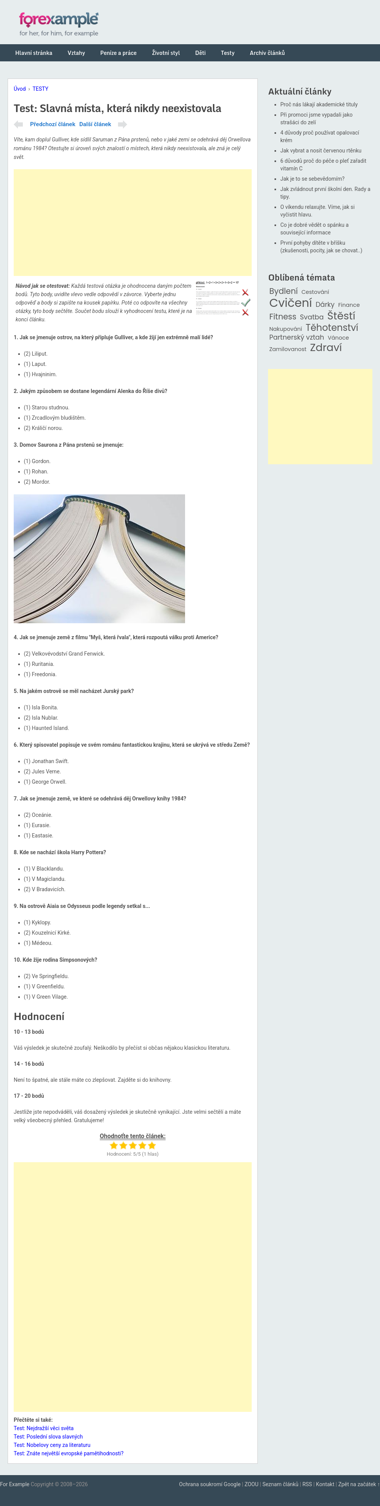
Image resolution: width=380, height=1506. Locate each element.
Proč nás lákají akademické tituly (319, 104)
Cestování (315, 292)
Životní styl (166, 52)
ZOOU (251, 1484)
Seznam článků (280, 1484)
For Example (14, 1484)
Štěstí (341, 316)
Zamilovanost (288, 349)
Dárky (325, 305)
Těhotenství (332, 328)
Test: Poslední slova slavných (48, 1437)
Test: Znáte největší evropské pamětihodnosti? (68, 1453)
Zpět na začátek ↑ (359, 1484)
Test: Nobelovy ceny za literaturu (52, 1445)
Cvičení (290, 303)
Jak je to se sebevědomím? (312, 179)
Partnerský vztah (296, 338)
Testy (228, 52)
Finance (349, 305)
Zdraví (326, 348)
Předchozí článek (52, 124)
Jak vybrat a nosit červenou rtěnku (320, 151)
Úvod (20, 89)
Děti (200, 52)
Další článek (95, 124)
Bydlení (283, 291)
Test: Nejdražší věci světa (43, 1428)
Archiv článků (267, 52)
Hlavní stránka (34, 52)
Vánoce (338, 338)
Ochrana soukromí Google (210, 1484)
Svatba (312, 317)
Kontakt (325, 1484)
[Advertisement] (133, 222)
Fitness (282, 317)
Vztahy (76, 52)
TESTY (40, 89)
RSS (307, 1484)
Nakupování (285, 329)
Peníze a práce (118, 52)
